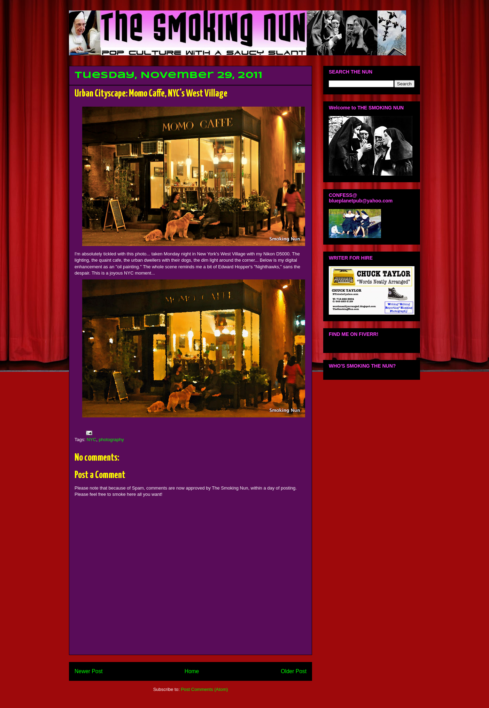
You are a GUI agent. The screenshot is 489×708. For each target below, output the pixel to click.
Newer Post (89, 671)
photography (111, 439)
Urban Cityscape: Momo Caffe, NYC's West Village (151, 94)
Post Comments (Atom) (204, 689)
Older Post (293, 671)
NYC (91, 439)
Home (192, 671)
